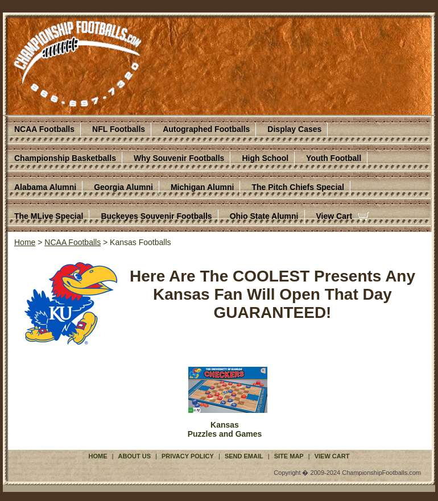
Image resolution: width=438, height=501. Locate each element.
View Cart (334, 216)
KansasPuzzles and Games (225, 429)
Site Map (289, 456)
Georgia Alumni (123, 187)
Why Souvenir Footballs (179, 158)
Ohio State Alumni (264, 216)
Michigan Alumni (202, 187)
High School (265, 158)
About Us (134, 456)
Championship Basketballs (65, 158)
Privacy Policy (188, 456)
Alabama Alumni (45, 187)
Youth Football (333, 158)
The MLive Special (48, 216)
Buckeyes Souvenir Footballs (156, 216)
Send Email (244, 456)
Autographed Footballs (206, 129)
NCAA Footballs (44, 129)
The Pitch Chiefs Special (297, 187)
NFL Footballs (118, 129)
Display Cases (294, 129)
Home (24, 242)
